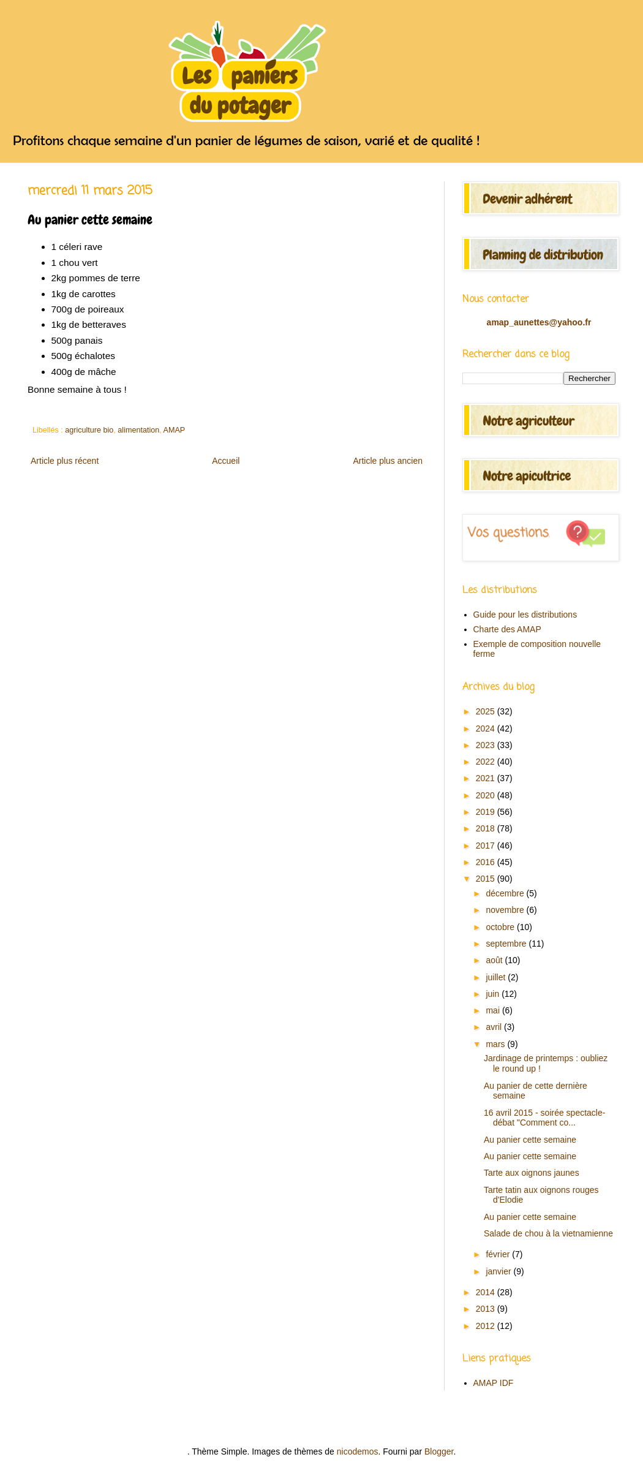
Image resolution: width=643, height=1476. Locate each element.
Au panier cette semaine (530, 1140)
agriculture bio (89, 430)
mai (494, 1010)
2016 (486, 862)
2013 (486, 1309)
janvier (499, 1271)
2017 (486, 845)
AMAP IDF (493, 1383)
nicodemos (357, 1451)
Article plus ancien (388, 461)
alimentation (138, 430)
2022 (486, 761)
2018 (486, 828)
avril (495, 1027)
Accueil (225, 461)
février (499, 1254)
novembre (506, 910)
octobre (501, 927)
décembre (506, 893)
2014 (486, 1292)
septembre (507, 943)
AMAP (175, 430)
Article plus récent (65, 461)
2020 (486, 795)
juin (494, 994)
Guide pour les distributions (525, 614)
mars (496, 1044)
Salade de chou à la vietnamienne (548, 1233)
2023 (486, 745)
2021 (486, 778)
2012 (486, 1326)
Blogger (438, 1451)
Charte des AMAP (507, 629)
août (495, 960)
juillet (497, 977)
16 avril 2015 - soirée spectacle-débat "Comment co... (544, 1118)
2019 (486, 812)
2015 (486, 879)
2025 (486, 711)
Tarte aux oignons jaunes (531, 1173)
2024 (486, 728)
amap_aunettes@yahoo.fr (539, 322)
